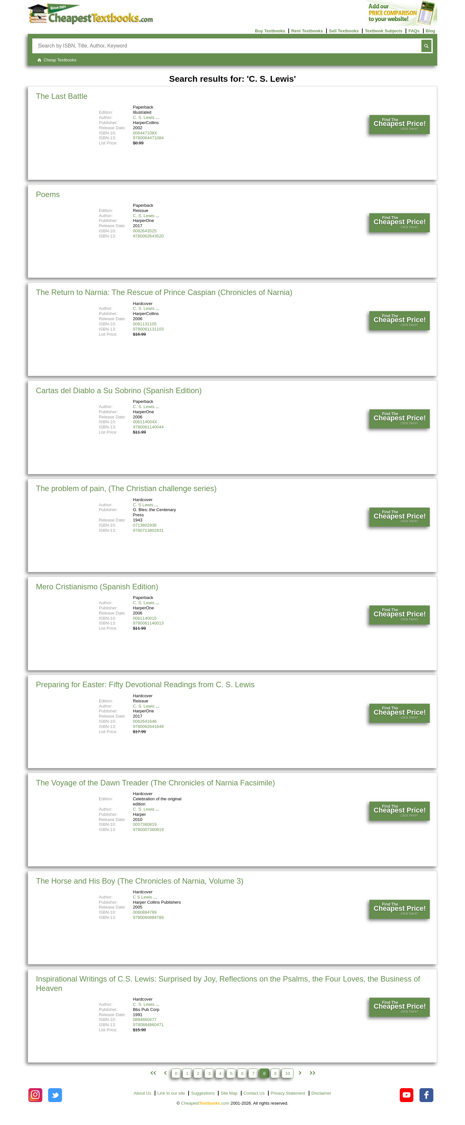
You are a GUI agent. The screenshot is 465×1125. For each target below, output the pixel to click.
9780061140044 (148, 427)
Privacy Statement (288, 1093)
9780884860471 (148, 1024)
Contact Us (253, 1093)
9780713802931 (148, 530)
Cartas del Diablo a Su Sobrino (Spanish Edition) (119, 390)
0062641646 (145, 721)
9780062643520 (148, 236)
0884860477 (145, 1019)
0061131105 (145, 323)
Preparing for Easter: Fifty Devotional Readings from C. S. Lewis (145, 684)
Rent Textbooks (307, 30)
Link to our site (171, 1093)
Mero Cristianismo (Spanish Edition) (97, 586)
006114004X (145, 421)
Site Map (229, 1093)
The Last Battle (62, 96)
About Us (142, 1093)
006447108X (145, 133)
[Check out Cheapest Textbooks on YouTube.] (407, 1095)
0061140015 (145, 618)
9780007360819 (148, 829)
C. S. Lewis (144, 117)
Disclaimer (321, 1093)
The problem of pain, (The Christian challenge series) (126, 488)
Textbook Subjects (383, 30)
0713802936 (145, 525)
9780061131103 (148, 329)
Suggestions (203, 1093)
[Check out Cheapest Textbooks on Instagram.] (35, 1095)
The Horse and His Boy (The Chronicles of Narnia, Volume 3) (139, 881)
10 (287, 1073)
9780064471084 (148, 137)
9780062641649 (148, 726)
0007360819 (145, 824)
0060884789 (145, 912)
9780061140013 (148, 623)
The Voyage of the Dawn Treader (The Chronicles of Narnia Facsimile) (155, 782)
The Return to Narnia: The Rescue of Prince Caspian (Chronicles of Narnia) (164, 292)
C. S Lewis (143, 504)
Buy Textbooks (270, 30)
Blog (430, 30)
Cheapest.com (205, 1103)
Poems (48, 194)
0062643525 (145, 230)
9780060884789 (148, 917)
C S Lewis (142, 897)
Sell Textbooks (344, 30)
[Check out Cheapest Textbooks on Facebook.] (426, 1095)
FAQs (413, 30)
